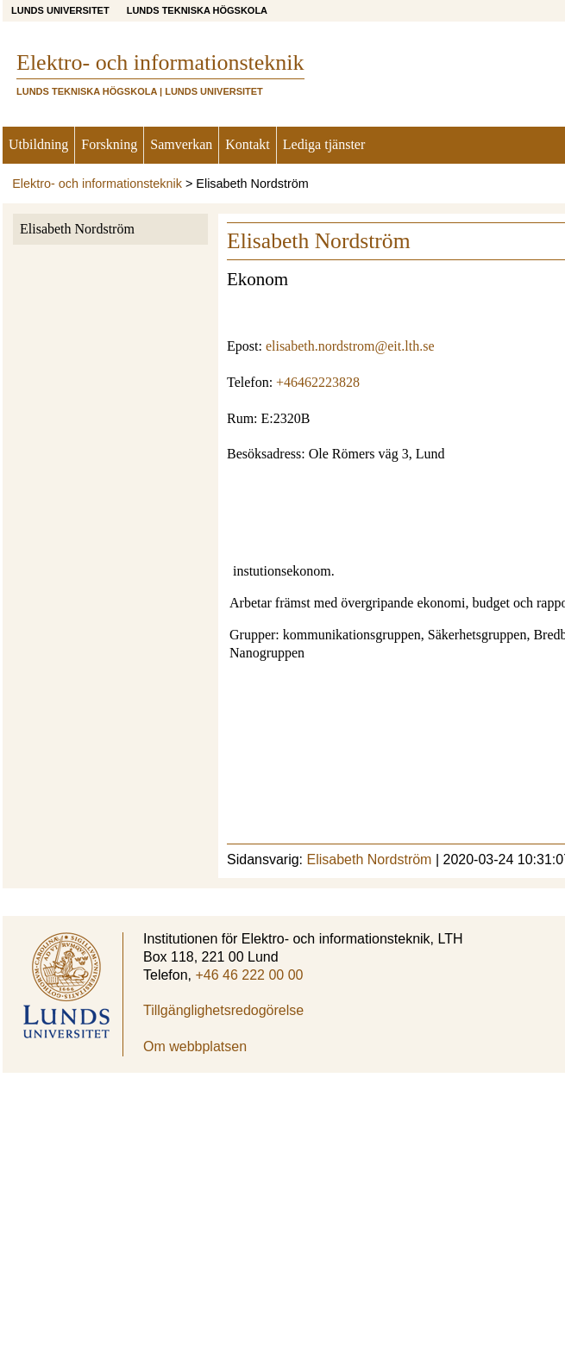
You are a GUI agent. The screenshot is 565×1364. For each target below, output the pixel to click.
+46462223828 (318, 382)
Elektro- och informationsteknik (97, 183)
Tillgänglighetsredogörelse (223, 1010)
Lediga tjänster (324, 144)
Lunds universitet (60, 10)
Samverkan (181, 144)
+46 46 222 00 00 (249, 975)
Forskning (109, 144)
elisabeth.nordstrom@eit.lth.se (350, 346)
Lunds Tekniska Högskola (197, 10)
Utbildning (38, 144)
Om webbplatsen (195, 1046)
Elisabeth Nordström (77, 228)
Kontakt (247, 144)
